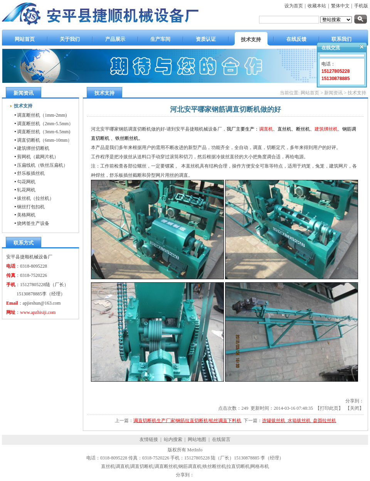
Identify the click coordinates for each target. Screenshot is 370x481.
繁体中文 (340, 5)
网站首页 (310, 93)
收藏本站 (317, 5)
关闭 (354, 408)
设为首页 (293, 5)
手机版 (361, 5)
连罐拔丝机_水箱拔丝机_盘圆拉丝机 (299, 420)
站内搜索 (173, 439)
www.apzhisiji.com (38, 312)
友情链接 (149, 439)
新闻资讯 (333, 93)
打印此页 (329, 408)
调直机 (266, 129)
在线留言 (221, 439)
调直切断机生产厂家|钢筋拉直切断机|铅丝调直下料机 (187, 420)
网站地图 (197, 439)
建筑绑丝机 (326, 129)
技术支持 (357, 93)
